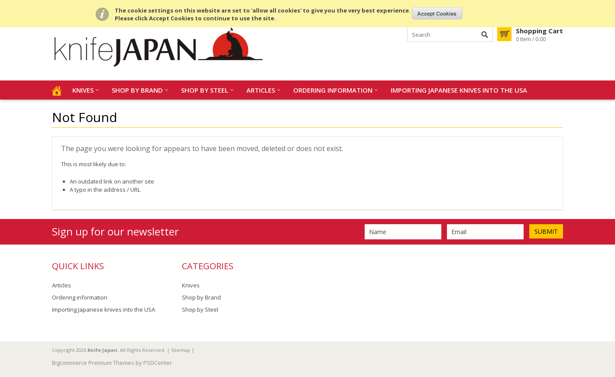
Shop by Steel (204, 90)
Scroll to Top (605, 326)
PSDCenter (157, 363)
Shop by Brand (137, 90)
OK (437, 13)
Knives (83, 90)
